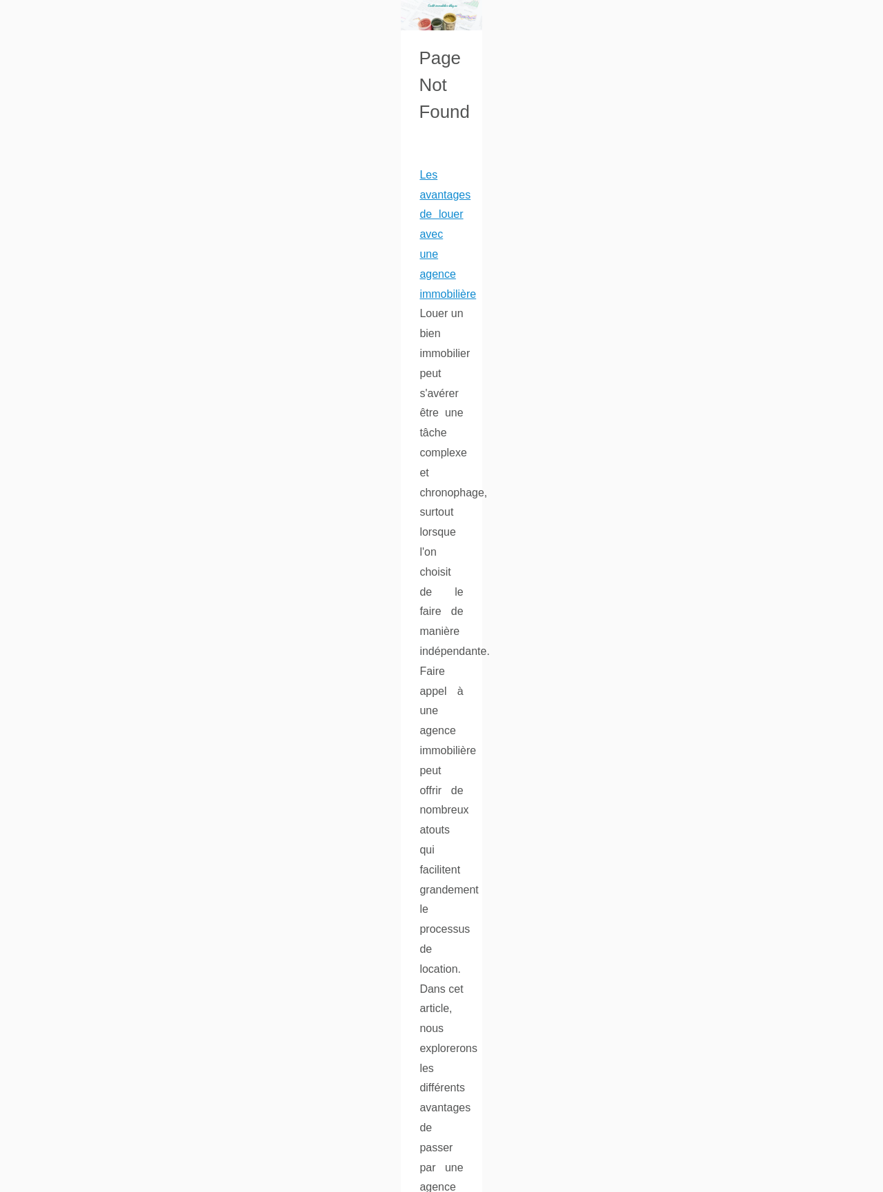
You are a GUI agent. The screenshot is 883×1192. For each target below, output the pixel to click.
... (127, 520)
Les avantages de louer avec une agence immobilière (165, 421)
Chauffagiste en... (705, 397)
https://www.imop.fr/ (466, 783)
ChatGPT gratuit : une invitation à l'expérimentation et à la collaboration (208, 885)
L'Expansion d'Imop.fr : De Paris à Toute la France (156, 743)
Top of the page (279, 1178)
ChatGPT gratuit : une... (718, 428)
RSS (235, 1178)
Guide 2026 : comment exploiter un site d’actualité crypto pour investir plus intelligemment (253, 582)
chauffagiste (443, 1065)
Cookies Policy (192, 1178)
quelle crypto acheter (149, 681)
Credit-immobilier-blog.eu (108, 1178)
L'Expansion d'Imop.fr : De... (728, 555)
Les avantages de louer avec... (733, 586)
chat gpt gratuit (74, 984)
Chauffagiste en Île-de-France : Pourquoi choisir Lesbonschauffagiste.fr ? (213, 1046)
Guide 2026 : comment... (720, 492)
